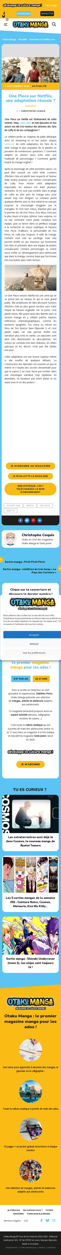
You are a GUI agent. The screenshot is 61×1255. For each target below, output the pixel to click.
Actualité (39, 86)
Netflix (30, 505)
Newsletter (47, 13)
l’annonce (9, 144)
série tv (11, 511)
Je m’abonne (23, 13)
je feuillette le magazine (30, 476)
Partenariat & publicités (38, 1213)
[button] (54, 24)
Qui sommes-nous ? (32, 1210)
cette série (25, 122)
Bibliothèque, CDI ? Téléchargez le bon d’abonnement (30, 489)
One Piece (45, 505)
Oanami (41, 1247)
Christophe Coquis (33, 111)
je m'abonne (30, 764)
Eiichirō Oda (13, 505)
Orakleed (51, 1247)
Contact (49, 1210)
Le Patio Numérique (27, 1247)
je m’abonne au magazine (30, 466)
